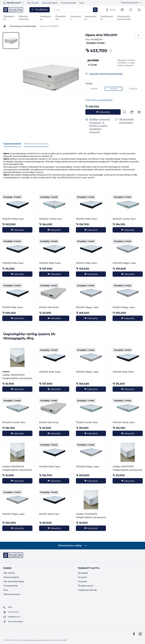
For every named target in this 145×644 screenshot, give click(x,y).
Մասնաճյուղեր (68, 3)
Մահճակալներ (106, 17)
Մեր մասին (33, 3)
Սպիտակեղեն (90, 17)
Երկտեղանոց (45, 17)
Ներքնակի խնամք (87, 590)
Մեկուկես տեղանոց (23, 17)
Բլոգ (81, 3)
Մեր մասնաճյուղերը (13, 581)
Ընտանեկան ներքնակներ (23, 26)
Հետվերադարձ (85, 585)
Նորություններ (10, 585)
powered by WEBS (59, 640)
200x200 (133, 88)
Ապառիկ (82, 581)
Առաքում (82, 577)
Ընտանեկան (60, 17)
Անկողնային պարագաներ (124, 17)
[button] (51, 75)
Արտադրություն (50, 3)
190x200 (114, 88)
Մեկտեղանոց (8, 17)
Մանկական (75, 17)
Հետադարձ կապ (11, 594)
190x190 (94, 88)
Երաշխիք (83, 573)
